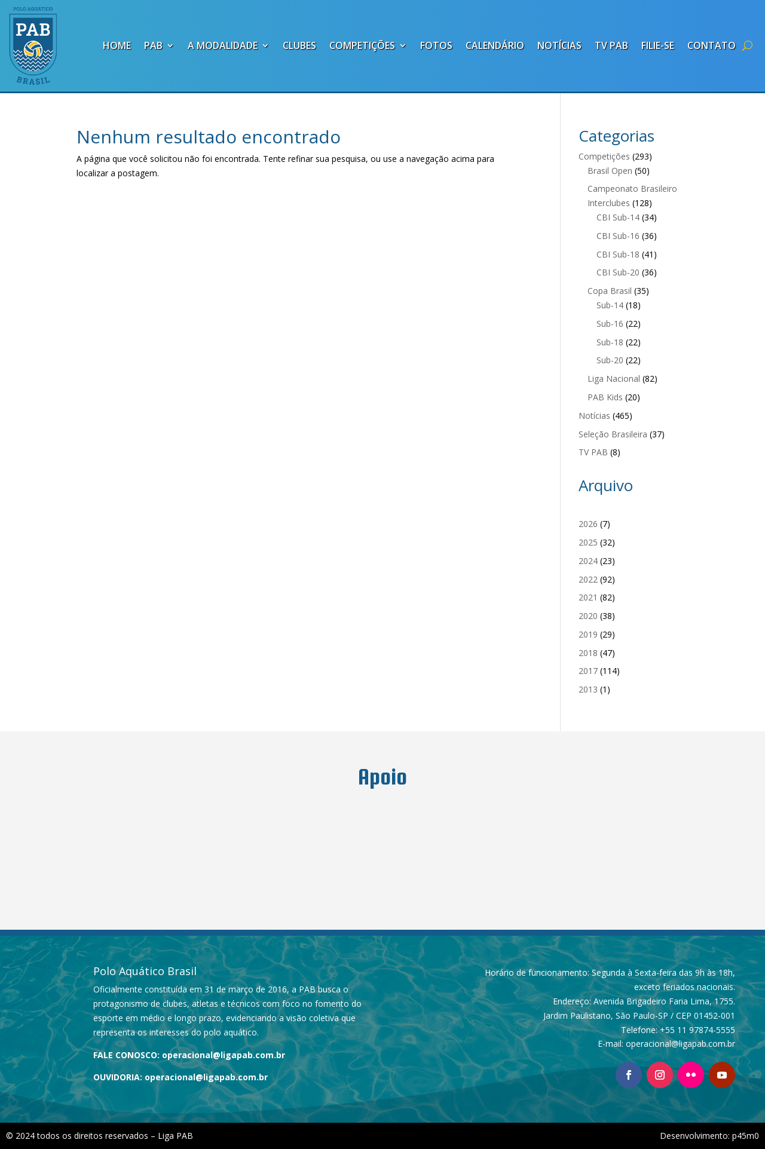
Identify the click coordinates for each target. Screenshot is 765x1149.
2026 (588, 523)
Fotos (436, 45)
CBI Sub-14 (617, 217)
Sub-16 (609, 323)
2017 (588, 670)
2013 (588, 689)
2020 (588, 615)
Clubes (299, 45)
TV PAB (611, 45)
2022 (588, 579)
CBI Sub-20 (617, 272)
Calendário (495, 45)
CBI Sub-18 (617, 254)
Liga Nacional (613, 378)
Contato (711, 45)
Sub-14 (609, 305)
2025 (588, 542)
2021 (588, 597)
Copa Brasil (609, 290)
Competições (362, 45)
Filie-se (657, 45)
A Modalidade (223, 45)
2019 (588, 634)
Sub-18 (609, 342)
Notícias (559, 45)
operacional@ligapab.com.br (223, 1055)
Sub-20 (609, 360)
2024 (588, 560)
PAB (153, 45)
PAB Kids (605, 397)
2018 (588, 652)
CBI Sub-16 (617, 235)
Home (117, 45)
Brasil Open (609, 170)
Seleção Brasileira (613, 434)
